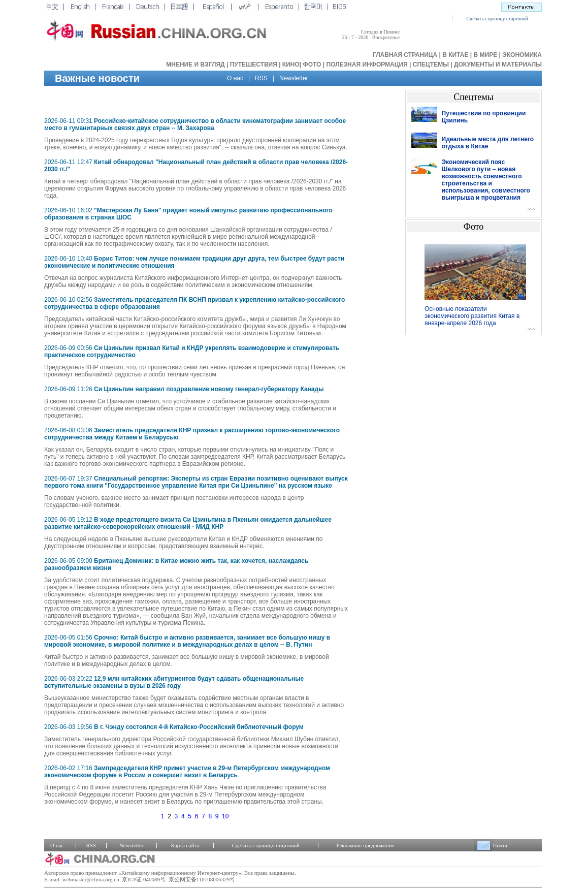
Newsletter (293, 78)
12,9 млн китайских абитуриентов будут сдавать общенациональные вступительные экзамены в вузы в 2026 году (174, 682)
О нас (235, 78)
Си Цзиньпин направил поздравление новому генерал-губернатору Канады (208, 389)
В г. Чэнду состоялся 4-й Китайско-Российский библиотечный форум (199, 726)
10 (225, 816)
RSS (261, 78)
